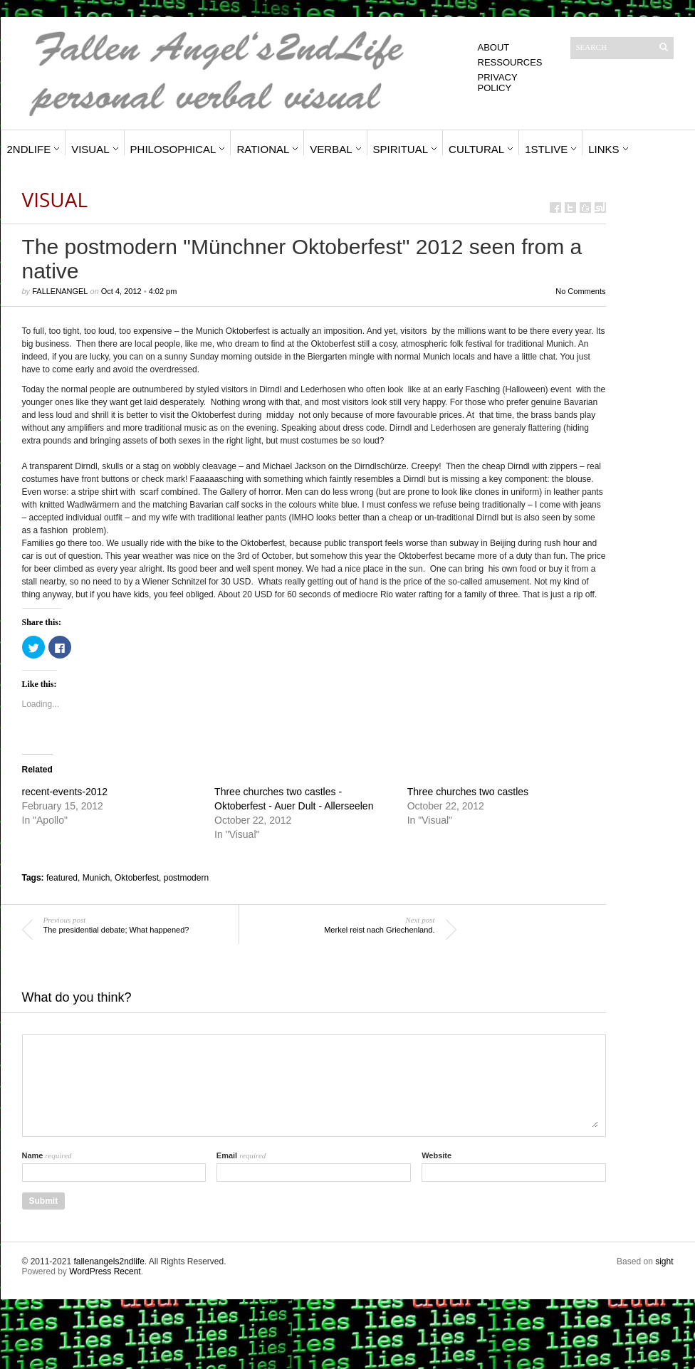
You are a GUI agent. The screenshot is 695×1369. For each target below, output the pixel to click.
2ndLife (29, 149)
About (494, 47)
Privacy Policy (498, 82)
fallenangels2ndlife (108, 1261)
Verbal (331, 149)
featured (62, 878)
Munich (96, 878)
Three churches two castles (467, 791)
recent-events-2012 (65, 791)
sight (664, 1261)
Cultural (476, 149)
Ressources (510, 62)
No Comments (580, 291)
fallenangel (60, 291)
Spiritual (401, 149)
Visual (90, 149)
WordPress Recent (104, 1271)
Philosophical (173, 149)
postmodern (186, 878)
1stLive (546, 149)
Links (603, 149)
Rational (262, 149)
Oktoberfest (137, 878)
